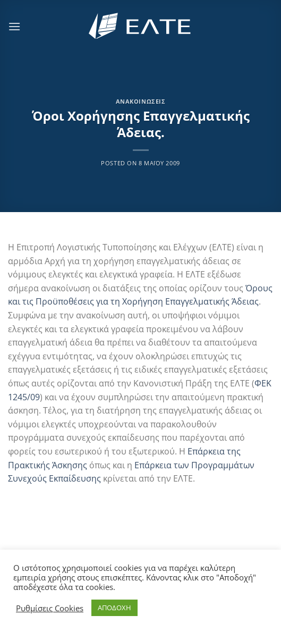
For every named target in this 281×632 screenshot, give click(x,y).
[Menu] (14, 26)
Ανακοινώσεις (141, 101)
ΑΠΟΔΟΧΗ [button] (114, 607)
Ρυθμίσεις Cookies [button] (49, 608)
